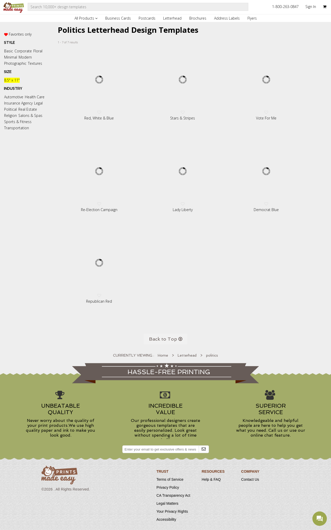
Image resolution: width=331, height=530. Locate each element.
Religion (10, 115)
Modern (25, 57)
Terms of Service (169, 479)
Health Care (34, 96)
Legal (38, 103)
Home (163, 355)
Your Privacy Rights (172, 511)
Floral (37, 51)
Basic (8, 51)
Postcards (147, 18)
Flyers (252, 18)
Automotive (13, 96)
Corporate (23, 51)
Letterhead (172, 18)
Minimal (10, 57)
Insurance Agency (18, 103)
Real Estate (27, 109)
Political (10, 109)
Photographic (15, 63)
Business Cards (118, 18)
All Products (85, 18)
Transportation (16, 127)
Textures (35, 63)
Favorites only (20, 34)
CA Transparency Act (173, 495)
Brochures (197, 18)
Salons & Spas (30, 115)
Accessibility (166, 519)
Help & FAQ (211, 479)
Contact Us (250, 479)
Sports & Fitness (18, 121)
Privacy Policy (167, 487)
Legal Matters (167, 503)
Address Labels (227, 18)
